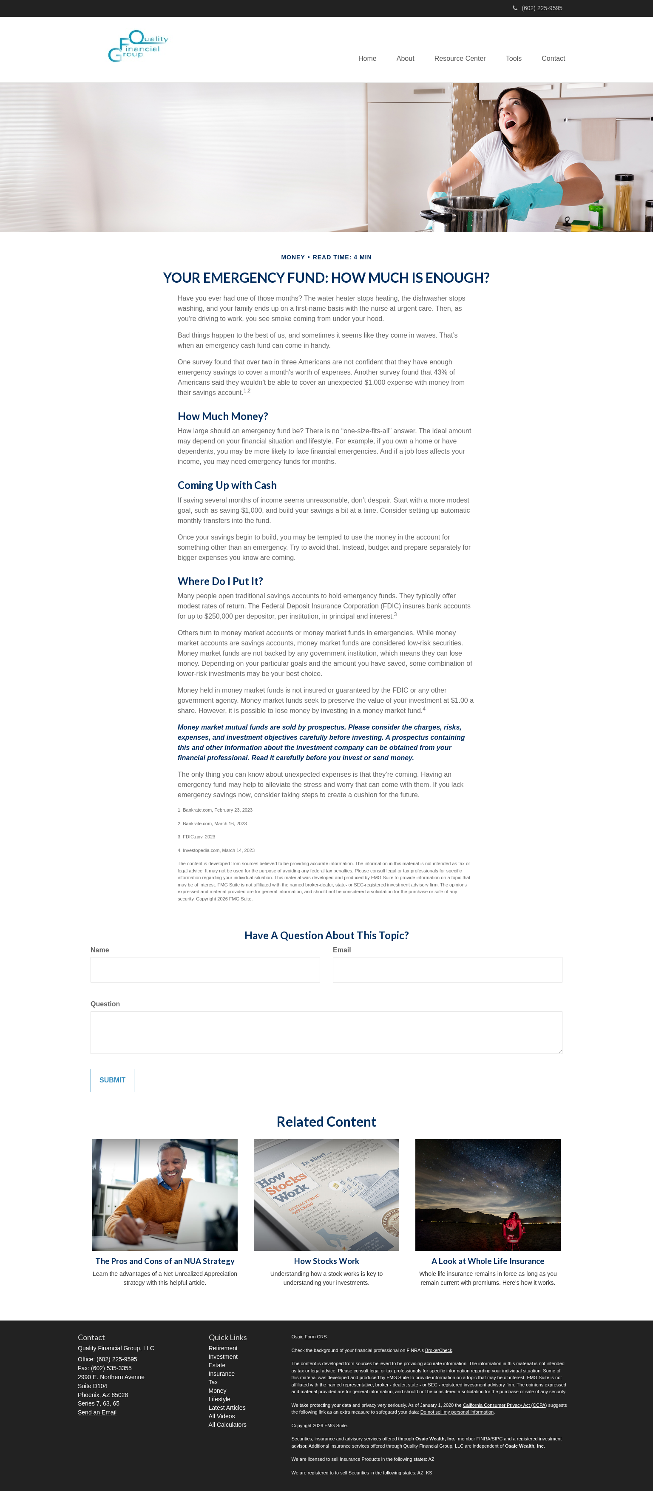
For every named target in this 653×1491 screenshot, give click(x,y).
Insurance (222, 1373)
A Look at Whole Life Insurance (488, 1261)
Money (218, 1390)
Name (100, 950)
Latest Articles (227, 1407)
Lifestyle (219, 1399)
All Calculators (228, 1424)
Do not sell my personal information (457, 1411)
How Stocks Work (326, 1261)
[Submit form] (112, 1080)
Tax (213, 1382)
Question (105, 1004)
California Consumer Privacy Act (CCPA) (505, 1405)
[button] (401, 50)
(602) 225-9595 (537, 8)
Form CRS (316, 1336)
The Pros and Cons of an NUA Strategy (165, 1261)
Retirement (223, 1348)
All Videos (222, 1416)
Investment (223, 1356)
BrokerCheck (438, 1350)
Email (342, 950)
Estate (217, 1365)
